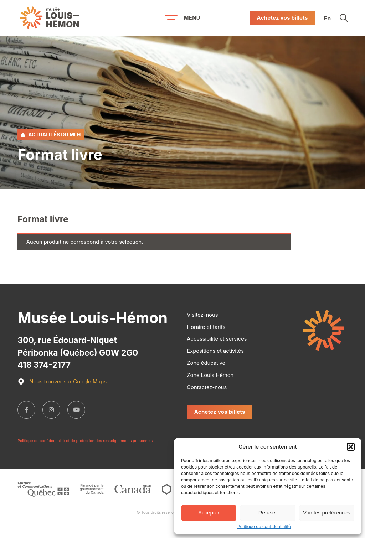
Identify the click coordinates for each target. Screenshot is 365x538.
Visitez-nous (202, 315)
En (327, 17)
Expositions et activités (215, 351)
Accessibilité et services (217, 339)
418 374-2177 (44, 365)
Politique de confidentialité (264, 526)
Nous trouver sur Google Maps (62, 382)
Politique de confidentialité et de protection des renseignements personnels (85, 441)
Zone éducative (206, 363)
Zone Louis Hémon (210, 375)
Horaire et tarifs (206, 327)
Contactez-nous (207, 387)
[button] (350, 446)
